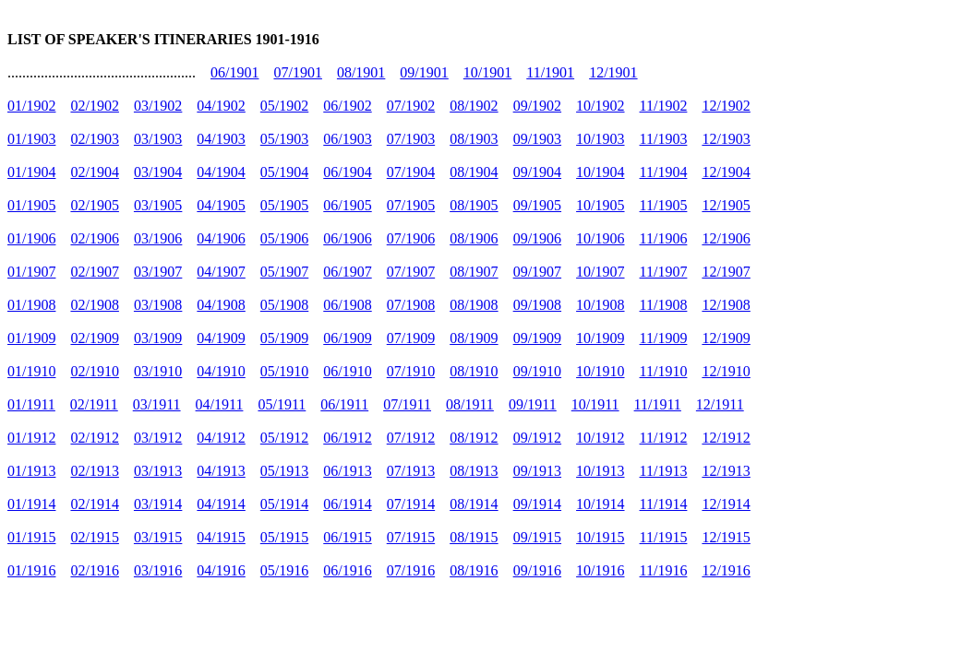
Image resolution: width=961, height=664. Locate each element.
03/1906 (158, 238)
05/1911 (282, 404)
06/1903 (347, 139)
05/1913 (284, 471)
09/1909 (537, 338)
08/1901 (361, 72)
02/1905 (94, 205)
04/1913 (221, 471)
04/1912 (221, 437)
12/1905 (726, 205)
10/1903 (600, 139)
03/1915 (158, 537)
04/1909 (221, 338)
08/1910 (474, 371)
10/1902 (600, 105)
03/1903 (158, 139)
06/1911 (344, 404)
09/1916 (537, 570)
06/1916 (347, 570)
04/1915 (221, 537)
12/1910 (726, 371)
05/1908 (284, 305)
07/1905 (411, 205)
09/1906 (537, 238)
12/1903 (726, 139)
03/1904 (158, 172)
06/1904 (347, 172)
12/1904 (726, 172)
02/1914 (94, 504)
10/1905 (600, 205)
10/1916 (600, 570)
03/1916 (158, 570)
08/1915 (474, 537)
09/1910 (537, 371)
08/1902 (474, 105)
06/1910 (347, 371)
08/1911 (470, 404)
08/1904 (474, 172)
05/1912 (284, 437)
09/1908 (537, 305)
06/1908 (347, 305)
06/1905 (347, 205)
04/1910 (221, 371)
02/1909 (94, 338)
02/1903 (94, 139)
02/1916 (94, 570)
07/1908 (411, 305)
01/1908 (31, 305)
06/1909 (347, 338)
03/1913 (158, 471)
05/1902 (284, 105)
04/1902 (221, 105)
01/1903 (31, 139)
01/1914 (31, 504)
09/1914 (537, 504)
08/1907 (474, 271)
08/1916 (474, 570)
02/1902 (94, 105)
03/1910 (158, 371)
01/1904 (31, 172)
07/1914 (411, 504)
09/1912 (537, 437)
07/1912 (411, 437)
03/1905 (158, 205)
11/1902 (664, 105)
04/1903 (221, 139)
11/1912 (664, 437)
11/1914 (664, 504)
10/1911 (595, 404)
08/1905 (474, 205)
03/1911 (157, 404)
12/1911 (720, 404)
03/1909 (158, 338)
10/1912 (600, 437)
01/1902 (31, 105)
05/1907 (284, 271)
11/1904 (664, 172)
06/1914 (347, 504)
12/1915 (726, 537)
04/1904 (221, 172)
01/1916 (31, 570)
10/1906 (600, 238)
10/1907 (600, 271)
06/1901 (234, 72)
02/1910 (94, 371)
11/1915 (664, 537)
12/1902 (726, 105)
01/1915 (31, 537)
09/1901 (424, 72)
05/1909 (284, 338)
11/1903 (664, 139)
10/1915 (600, 537)
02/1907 (94, 271)
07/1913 (411, 471)
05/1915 (284, 537)
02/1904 (94, 172)
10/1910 (600, 371)
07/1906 (411, 238)
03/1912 (158, 437)
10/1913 (600, 471)
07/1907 (411, 271)
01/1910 (31, 371)
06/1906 (347, 238)
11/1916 (664, 570)
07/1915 (411, 537)
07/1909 (411, 338)
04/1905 (221, 205)
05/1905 (284, 205)
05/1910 (284, 371)
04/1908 (221, 305)
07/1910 (411, 371)
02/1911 (94, 404)
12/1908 (726, 305)
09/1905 (537, 205)
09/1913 (537, 471)
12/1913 (726, 471)
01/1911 (31, 404)
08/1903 (474, 139)
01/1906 (31, 238)
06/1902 (347, 105)
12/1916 (726, 570)
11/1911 (657, 404)
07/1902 (411, 105)
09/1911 (533, 404)
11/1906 (664, 238)
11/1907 (664, 271)
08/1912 (474, 437)
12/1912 (726, 437)
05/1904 (284, 172)
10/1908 (600, 305)
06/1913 (347, 471)
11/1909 (664, 338)
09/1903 (537, 139)
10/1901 (487, 72)
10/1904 (600, 172)
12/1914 (726, 504)
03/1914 (158, 504)
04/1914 (221, 504)
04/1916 (221, 570)
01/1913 (31, 471)
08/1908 (474, 305)
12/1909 (726, 338)
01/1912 (31, 437)
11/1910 (664, 371)
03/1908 (158, 305)
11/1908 (664, 305)
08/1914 (474, 504)
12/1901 (613, 72)
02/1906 (94, 238)
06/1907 (347, 271)
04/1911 (220, 404)
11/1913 (664, 471)
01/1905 (31, 205)
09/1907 (537, 271)
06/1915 (347, 537)
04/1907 (221, 271)
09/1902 (537, 105)
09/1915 (537, 537)
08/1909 (474, 338)
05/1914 (284, 504)
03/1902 (158, 105)
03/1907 (158, 271)
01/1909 (31, 338)
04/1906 (221, 238)
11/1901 (550, 72)
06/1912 (347, 437)
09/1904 (537, 172)
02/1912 (94, 437)
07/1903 (411, 139)
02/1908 (94, 305)
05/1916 (284, 570)
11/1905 (664, 205)
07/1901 (297, 72)
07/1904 (411, 172)
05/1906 (284, 238)
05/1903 (284, 139)
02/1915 (94, 537)
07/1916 (411, 570)
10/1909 (600, 338)
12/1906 (726, 238)
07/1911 (407, 404)
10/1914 (600, 504)
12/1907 (726, 271)
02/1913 (94, 471)
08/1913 (474, 471)
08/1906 (474, 238)
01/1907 (31, 271)
